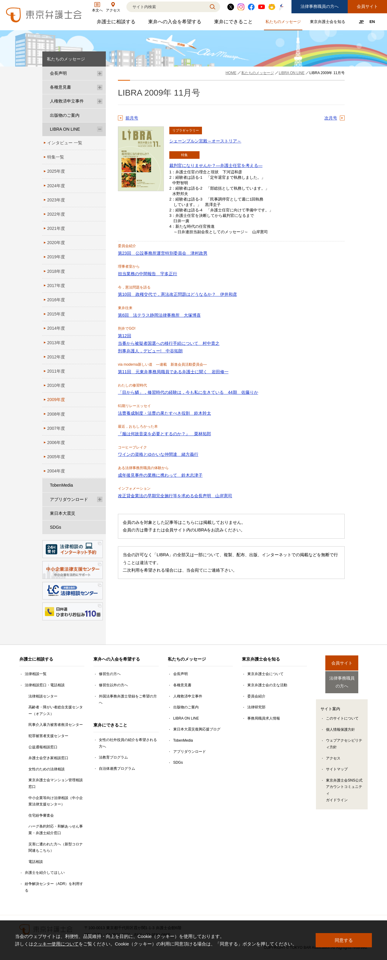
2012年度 (56, 356)
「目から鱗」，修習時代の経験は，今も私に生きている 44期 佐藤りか (188, 392)
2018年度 (56, 271)
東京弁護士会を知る (328, 22)
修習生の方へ (110, 674)
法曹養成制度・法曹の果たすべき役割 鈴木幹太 (164, 413)
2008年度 (56, 414)
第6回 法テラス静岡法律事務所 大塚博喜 (159, 315)
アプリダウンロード (69, 499)
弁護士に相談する (117, 23)
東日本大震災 (62, 513)
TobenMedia (61, 485)
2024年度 (56, 185)
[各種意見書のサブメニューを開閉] (100, 87)
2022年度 (56, 214)
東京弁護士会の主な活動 (267, 685)
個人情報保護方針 (340, 724)
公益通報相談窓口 (42, 747)
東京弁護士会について (265, 674)
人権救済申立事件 (67, 101)
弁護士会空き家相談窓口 (48, 758)
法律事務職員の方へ (320, 6)
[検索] (165, 7)
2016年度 (56, 299)
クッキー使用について (56, 944)
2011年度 (56, 371)
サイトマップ (337, 764)
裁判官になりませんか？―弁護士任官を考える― (215, 165)
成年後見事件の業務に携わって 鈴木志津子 (160, 475)
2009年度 (56, 399)
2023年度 (56, 200)
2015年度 (56, 314)
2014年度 (56, 328)
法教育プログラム (113, 757)
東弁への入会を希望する (175, 23)
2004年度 (56, 471)
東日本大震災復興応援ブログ (196, 729)
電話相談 (35, 862)
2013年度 (56, 342)
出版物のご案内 (65, 115)
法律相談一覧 (36, 674)
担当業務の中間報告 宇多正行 (147, 273)
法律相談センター (42, 696)
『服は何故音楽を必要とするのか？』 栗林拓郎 (164, 433)
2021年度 (56, 228)
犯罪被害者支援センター (48, 736)
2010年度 (56, 385)
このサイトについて (342, 713)
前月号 (131, 118)
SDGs (55, 527)
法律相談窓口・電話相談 (45, 685)
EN (372, 21)
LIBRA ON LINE (65, 129)
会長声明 (58, 73)
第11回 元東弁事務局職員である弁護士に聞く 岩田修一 (173, 371)
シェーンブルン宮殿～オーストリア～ (205, 141)
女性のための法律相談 (46, 769)
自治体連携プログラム (117, 768)
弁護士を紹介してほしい (45, 872)
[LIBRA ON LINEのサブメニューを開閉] (100, 129)
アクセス (333, 753)
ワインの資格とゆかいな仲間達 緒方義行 (158, 454)
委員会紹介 (256, 696)
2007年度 (56, 428)
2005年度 (56, 456)
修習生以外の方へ (113, 685)
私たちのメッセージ (283, 22)
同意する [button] (344, 940)
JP (361, 21)
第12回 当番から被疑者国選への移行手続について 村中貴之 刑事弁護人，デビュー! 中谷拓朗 (169, 343)
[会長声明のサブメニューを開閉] (100, 73)
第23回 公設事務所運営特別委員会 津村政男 (162, 253)
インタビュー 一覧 (64, 142)
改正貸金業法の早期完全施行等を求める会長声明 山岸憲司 (175, 495)
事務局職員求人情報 (263, 718)
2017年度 (56, 285)
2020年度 (56, 242)
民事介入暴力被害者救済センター (55, 725)
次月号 (330, 118)
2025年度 (56, 171)
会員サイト (367, 6)
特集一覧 (55, 157)
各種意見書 (60, 87)
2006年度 (56, 442)
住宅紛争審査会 (41, 815)
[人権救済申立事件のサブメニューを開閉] (100, 101)
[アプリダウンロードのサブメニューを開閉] (100, 499)
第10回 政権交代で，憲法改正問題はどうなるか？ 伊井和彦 (177, 294)
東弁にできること (234, 23)
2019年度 (56, 256)
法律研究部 (256, 707)
